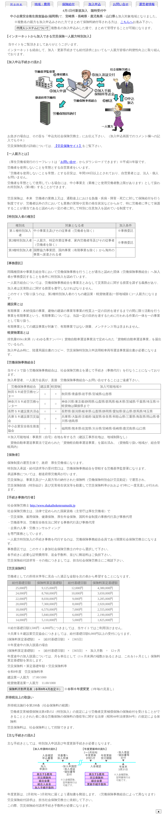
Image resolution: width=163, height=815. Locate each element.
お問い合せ (121, 4)
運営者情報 (147, 4)
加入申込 (94, 4)
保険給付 (68, 4)
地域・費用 (42, 4)
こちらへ (126, 22)
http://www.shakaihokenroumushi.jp (52, 505)
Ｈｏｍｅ (16, 4)
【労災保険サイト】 (68, 146)
